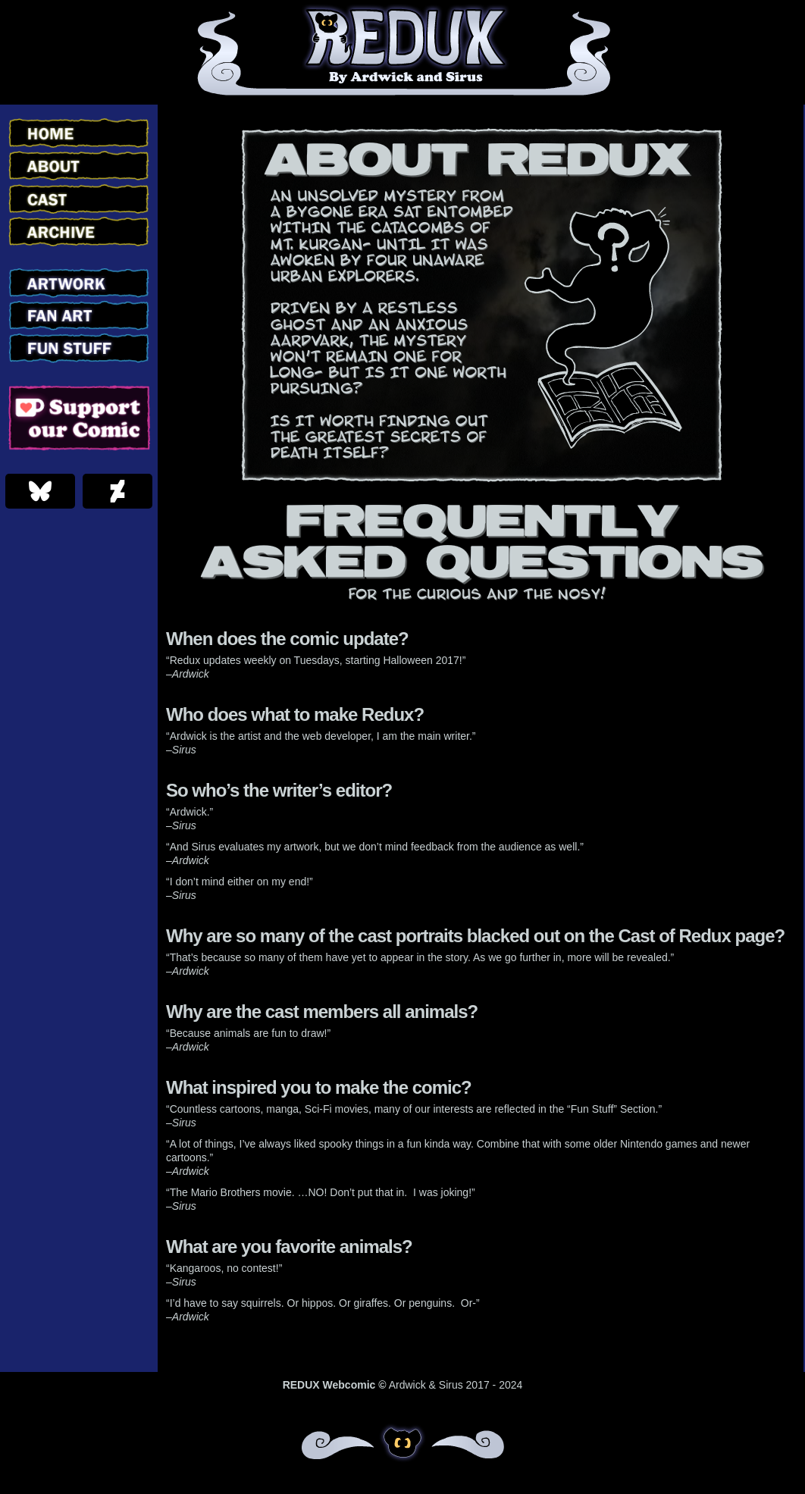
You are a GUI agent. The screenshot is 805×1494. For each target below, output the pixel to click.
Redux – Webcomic (403, 52)
